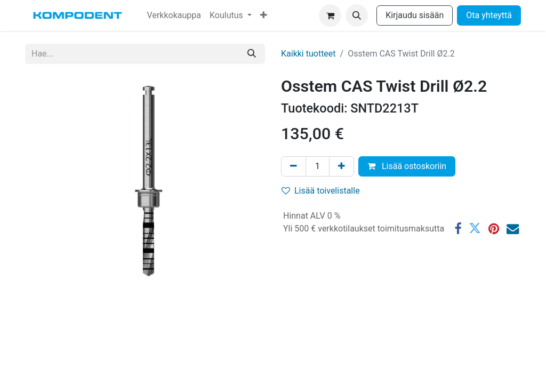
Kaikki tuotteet (308, 54)
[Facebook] (457, 228)
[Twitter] (475, 228)
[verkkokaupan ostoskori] (330, 15)
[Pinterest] (493, 228)
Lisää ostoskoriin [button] (406, 166)
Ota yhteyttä (489, 15)
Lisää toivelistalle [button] (321, 191)
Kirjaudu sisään (415, 15)
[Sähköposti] (513, 228)
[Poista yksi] (293, 166)
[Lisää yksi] (341, 166)
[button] (357, 15)
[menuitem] (174, 15)
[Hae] (251, 54)
